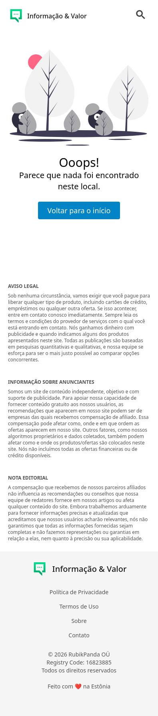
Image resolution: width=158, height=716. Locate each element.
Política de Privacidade (79, 592)
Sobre (78, 621)
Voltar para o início (79, 210)
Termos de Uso (79, 606)
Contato (78, 635)
